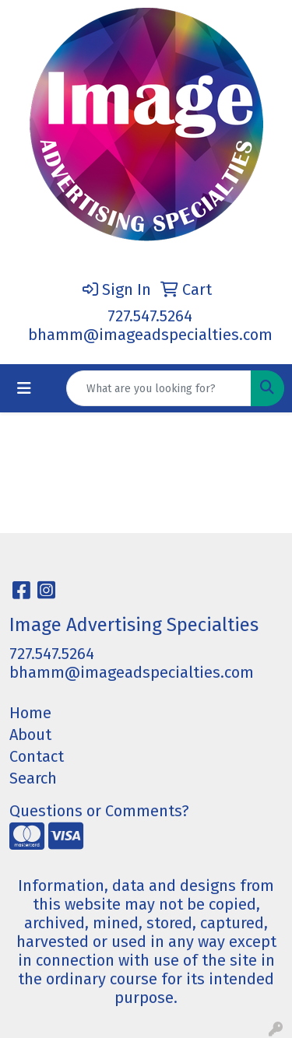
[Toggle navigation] (24, 388)
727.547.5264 (149, 316)
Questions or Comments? (99, 810)
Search (33, 778)
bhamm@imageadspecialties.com (150, 334)
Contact (36, 756)
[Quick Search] (159, 388)
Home (30, 712)
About (30, 734)
